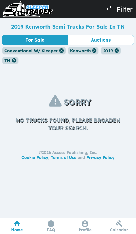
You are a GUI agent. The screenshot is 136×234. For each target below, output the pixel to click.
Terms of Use (63, 157)
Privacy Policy (100, 157)
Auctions (101, 40)
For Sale (34, 40)
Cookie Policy (34, 157)
